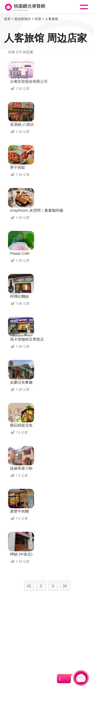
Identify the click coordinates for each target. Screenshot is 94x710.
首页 (7, 19)
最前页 (29, 586)
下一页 (53, 586)
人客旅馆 (51, 19)
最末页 (65, 586)
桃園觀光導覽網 (24, 7)
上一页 (41, 586)
